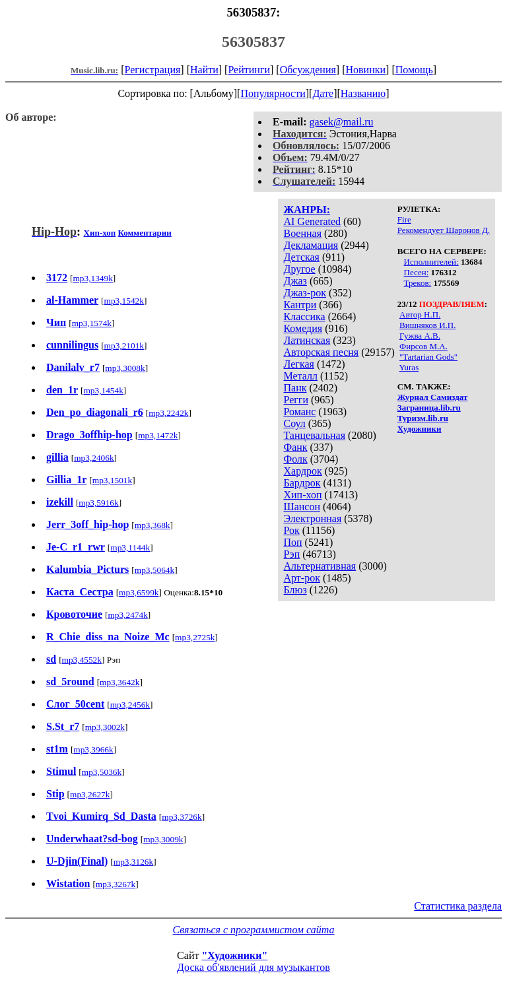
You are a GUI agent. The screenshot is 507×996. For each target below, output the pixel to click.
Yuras (409, 367)
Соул (294, 423)
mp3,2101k (124, 345)
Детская (301, 257)
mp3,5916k (98, 503)
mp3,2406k (94, 458)
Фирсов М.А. (423, 346)
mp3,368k (152, 525)
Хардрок (302, 471)
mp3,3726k (181, 817)
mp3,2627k (90, 794)
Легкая (298, 364)
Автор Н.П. (419, 314)
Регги (295, 399)
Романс (299, 411)
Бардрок (301, 482)
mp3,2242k (168, 413)
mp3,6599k (138, 592)
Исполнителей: (431, 262)
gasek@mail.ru (342, 121)
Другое (299, 269)
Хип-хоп (302, 494)
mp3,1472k (158, 435)
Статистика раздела (458, 906)
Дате (322, 93)
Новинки (365, 69)
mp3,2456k (130, 705)
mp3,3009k (163, 839)
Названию (363, 93)
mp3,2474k (127, 615)
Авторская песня (320, 352)
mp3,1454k (103, 390)
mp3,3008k (125, 368)
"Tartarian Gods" (428, 357)
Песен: (416, 272)
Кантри (299, 304)
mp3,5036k (101, 772)
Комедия (302, 328)
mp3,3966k (93, 749)
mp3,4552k (82, 660)
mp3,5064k (154, 570)
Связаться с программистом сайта (254, 929)
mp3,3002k (105, 727)
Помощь (414, 69)
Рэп (291, 554)
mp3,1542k (124, 301)
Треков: (418, 283)
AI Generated (312, 221)
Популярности (272, 93)
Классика (304, 316)
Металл (300, 376)
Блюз (294, 589)
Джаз (294, 280)
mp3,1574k (92, 323)
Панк (294, 387)
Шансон (301, 506)
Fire (404, 219)
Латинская (306, 340)
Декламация (310, 245)
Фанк (295, 447)
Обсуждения (308, 69)
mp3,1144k (130, 547)
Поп (292, 542)
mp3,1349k (92, 278)
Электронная (312, 518)
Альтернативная (319, 566)
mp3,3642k (119, 682)
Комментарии (144, 233)
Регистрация (153, 69)
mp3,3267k (115, 884)
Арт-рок (301, 577)
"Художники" (234, 955)
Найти (204, 69)
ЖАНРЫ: (306, 209)
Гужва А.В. (419, 336)
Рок (291, 530)
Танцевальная (314, 435)
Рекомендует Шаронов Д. (443, 230)
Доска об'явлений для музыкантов (253, 967)
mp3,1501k (112, 480)
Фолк (295, 459)
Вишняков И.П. (427, 325)
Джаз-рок (304, 292)
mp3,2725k (195, 637)
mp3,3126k (133, 862)
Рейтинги (249, 69)
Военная (302, 233)
